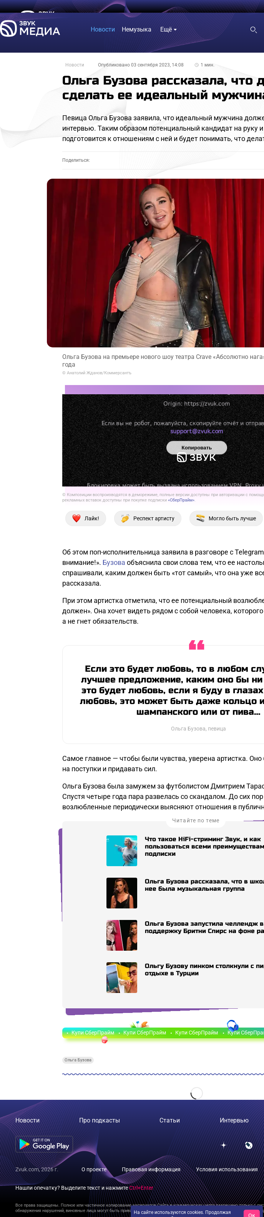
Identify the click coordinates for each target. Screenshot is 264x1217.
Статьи (169, 1120)
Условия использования (227, 1169)
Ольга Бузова (78, 1060)
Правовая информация (151, 1169)
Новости (74, 65)
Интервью (234, 1120)
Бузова (114, 562)
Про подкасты (99, 1120)
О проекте (93, 1169)
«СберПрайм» (181, 500)
